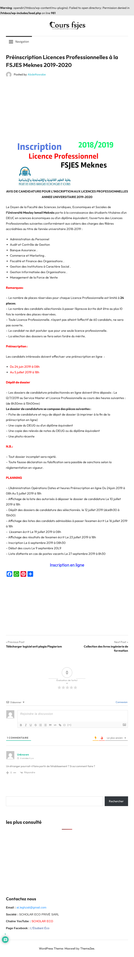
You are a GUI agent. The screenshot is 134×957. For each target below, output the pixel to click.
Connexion (121, 702)
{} (64, 724)
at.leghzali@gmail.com (31, 907)
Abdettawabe (37, 74)
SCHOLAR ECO (42, 921)
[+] (69, 724)
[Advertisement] (67, 105)
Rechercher (116, 801)
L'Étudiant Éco (39, 928)
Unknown (23, 754)
